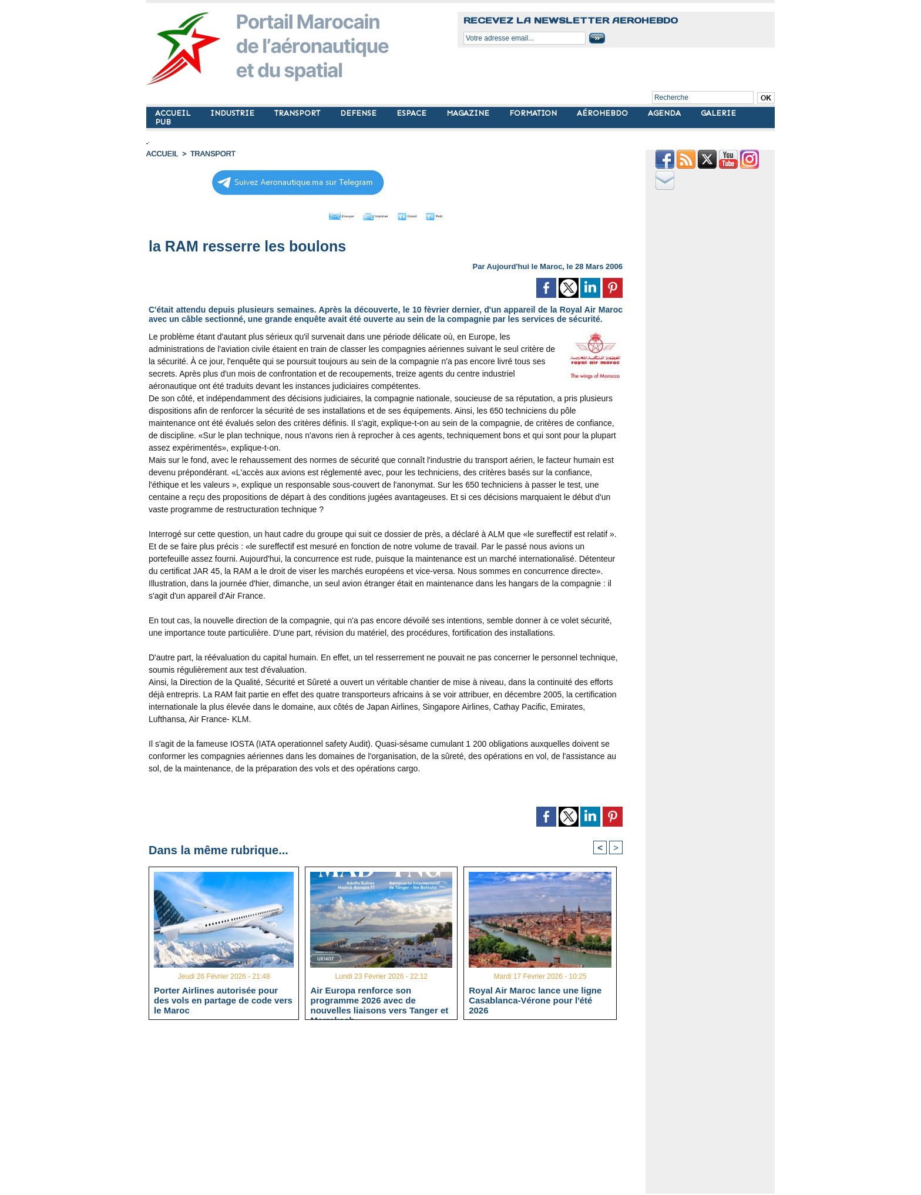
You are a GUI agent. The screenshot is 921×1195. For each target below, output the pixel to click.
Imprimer (372, 214)
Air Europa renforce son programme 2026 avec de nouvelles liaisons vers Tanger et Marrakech (379, 1000)
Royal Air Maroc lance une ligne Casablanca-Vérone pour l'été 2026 (535, 1000)
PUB (163, 122)
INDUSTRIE (233, 113)
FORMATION (534, 113)
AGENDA (665, 113)
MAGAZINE (469, 113)
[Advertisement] (394, 1111)
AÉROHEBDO (603, 113)
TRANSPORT (298, 113)
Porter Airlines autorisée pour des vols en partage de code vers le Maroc (223, 1000)
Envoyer (319, 214)
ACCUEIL (174, 113)
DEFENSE (359, 113)
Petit (461, 214)
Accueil (161, 154)
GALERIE (718, 113)
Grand (421, 214)
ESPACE (412, 113)
